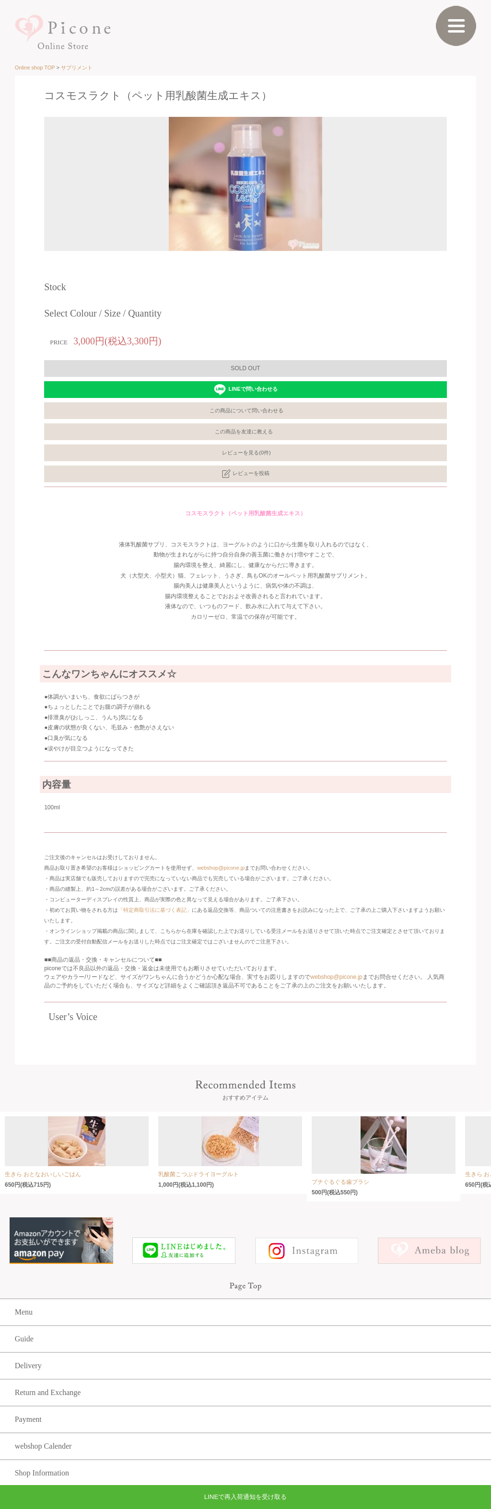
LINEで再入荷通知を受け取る (245, 1496)
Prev (34, 177)
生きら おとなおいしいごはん (43, 1174)
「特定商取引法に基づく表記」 (155, 910)
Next (456, 177)
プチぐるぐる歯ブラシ (340, 1182)
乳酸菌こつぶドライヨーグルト (198, 1174)
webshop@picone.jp (221, 868)
